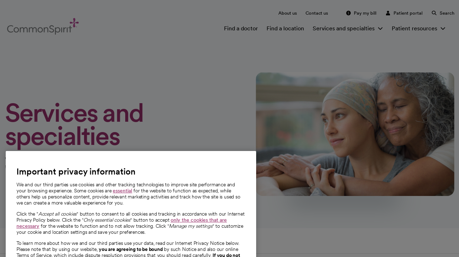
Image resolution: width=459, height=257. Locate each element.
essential (122, 212)
